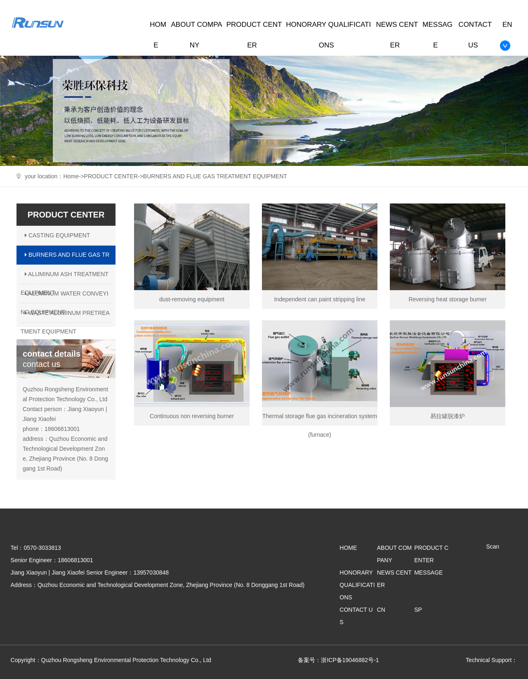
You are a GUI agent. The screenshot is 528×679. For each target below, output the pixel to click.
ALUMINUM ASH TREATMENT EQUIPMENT (64, 277)
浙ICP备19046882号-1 (350, 660)
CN (381, 609)
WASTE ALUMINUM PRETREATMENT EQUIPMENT (65, 316)
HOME (348, 547)
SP (418, 609)
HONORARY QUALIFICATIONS (357, 585)
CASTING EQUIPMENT (56, 235)
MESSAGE (428, 572)
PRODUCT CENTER (111, 176)
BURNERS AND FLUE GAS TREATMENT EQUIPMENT (215, 176)
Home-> (73, 176)
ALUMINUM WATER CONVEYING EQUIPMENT (64, 296)
